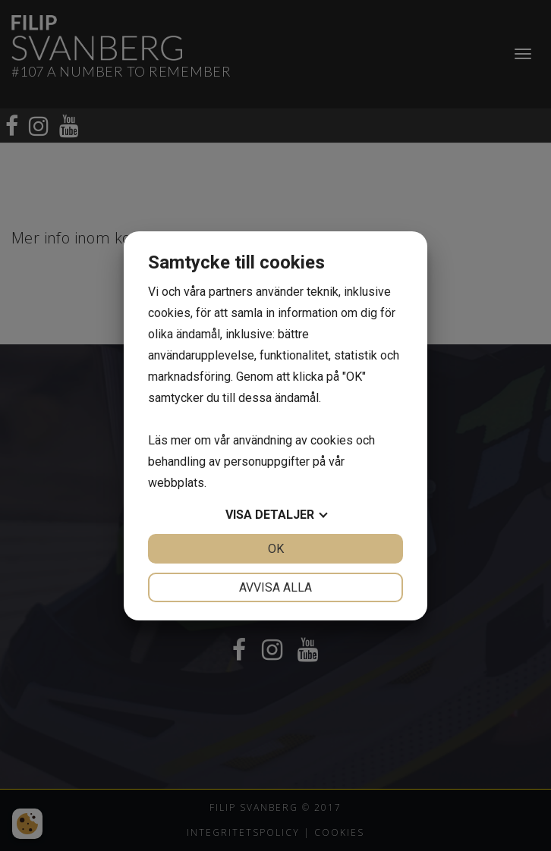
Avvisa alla (275, 587)
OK (276, 549)
